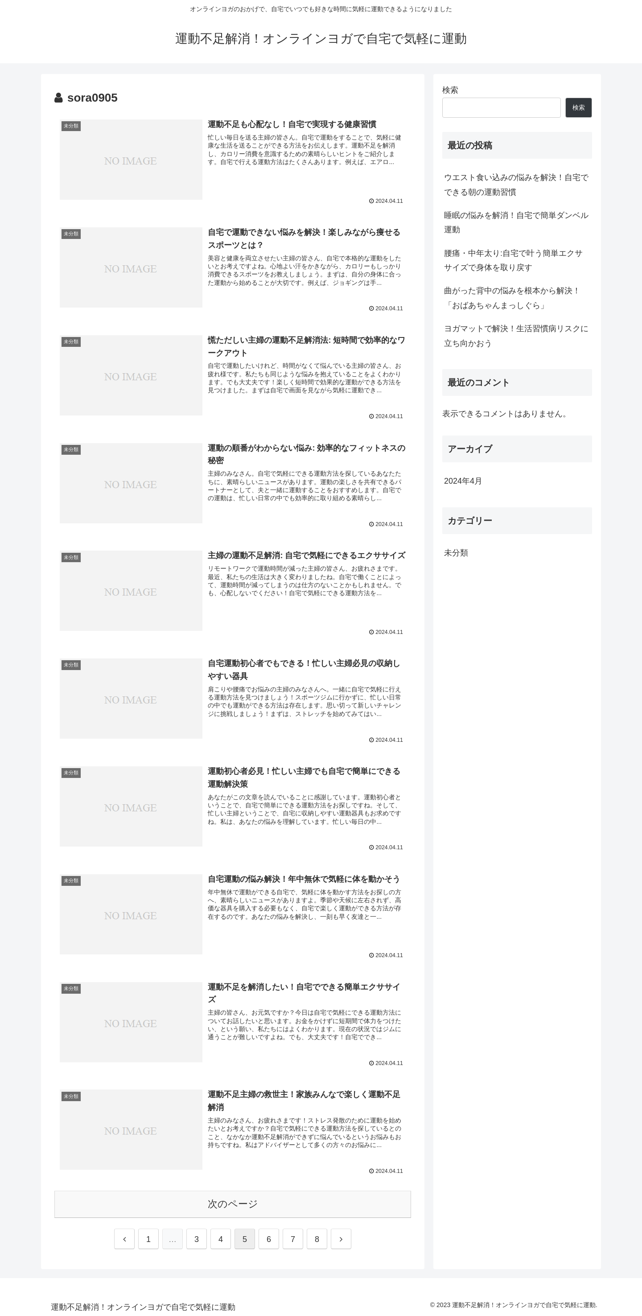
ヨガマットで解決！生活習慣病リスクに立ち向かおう (516, 335)
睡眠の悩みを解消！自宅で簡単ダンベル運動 (516, 222)
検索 (450, 90)
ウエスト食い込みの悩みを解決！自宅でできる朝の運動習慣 (516, 184)
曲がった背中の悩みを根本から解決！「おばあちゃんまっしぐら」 (512, 297)
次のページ (233, 1202)
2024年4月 (463, 481)
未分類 (456, 552)
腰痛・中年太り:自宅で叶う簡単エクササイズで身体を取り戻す (513, 260)
